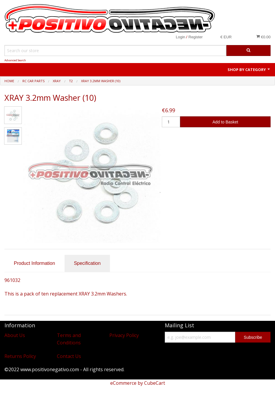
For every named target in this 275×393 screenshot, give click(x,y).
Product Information (34, 263)
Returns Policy (20, 356)
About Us (14, 335)
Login (180, 37)
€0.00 (263, 36)
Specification (87, 263)
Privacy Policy (124, 335)
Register (195, 37)
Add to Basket (225, 122)
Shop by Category (249, 69)
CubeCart (154, 383)
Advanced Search (15, 60)
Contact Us (69, 356)
